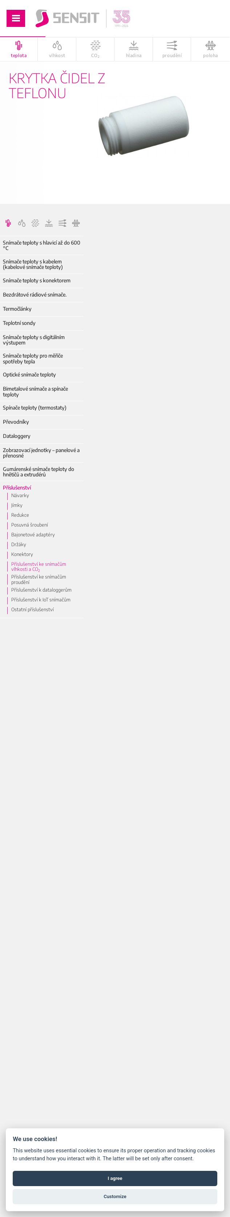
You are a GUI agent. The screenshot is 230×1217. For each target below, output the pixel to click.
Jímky (17, 505)
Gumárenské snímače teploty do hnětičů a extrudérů (38, 471)
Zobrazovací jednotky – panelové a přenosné (41, 453)
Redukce (20, 514)
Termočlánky (17, 308)
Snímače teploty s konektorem (36, 280)
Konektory (22, 554)
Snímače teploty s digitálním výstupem (34, 340)
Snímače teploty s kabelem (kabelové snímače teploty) (33, 264)
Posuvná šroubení (29, 524)
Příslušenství (17, 487)
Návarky (20, 495)
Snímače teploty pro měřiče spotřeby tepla (33, 358)
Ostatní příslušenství (32, 609)
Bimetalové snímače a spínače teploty (35, 391)
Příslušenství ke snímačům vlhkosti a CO (38, 566)
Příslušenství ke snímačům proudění (38, 579)
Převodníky (16, 421)
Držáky (18, 544)
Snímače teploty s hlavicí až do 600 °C (41, 245)
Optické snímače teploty (29, 374)
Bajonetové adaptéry (33, 534)
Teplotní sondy (19, 323)
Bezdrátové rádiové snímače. (34, 294)
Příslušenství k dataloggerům (41, 589)
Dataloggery (17, 436)
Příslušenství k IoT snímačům (40, 599)
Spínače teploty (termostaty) (34, 407)
